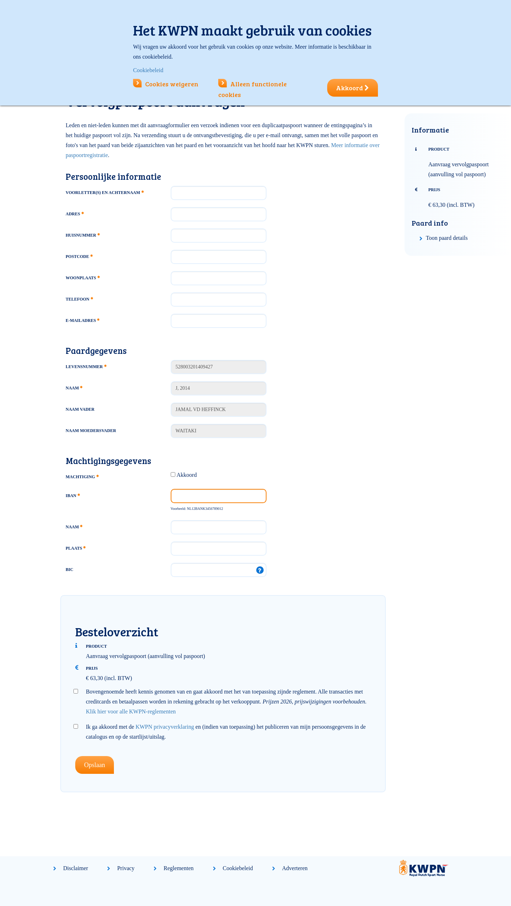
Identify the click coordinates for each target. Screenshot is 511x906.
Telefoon (79, 299)
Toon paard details (447, 238)
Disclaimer (75, 868)
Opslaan (94, 765)
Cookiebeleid (238, 868)
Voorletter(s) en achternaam (105, 192)
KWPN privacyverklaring (165, 727)
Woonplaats (83, 277)
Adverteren (295, 868)
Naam (74, 387)
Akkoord (187, 475)
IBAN (73, 495)
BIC (69, 569)
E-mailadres (82, 320)
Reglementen (178, 868)
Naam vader (80, 409)
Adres (75, 213)
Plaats (76, 548)
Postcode (79, 256)
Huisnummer (83, 235)
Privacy (125, 868)
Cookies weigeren (165, 84)
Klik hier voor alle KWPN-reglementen (131, 711)
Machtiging (82, 476)
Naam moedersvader (91, 430)
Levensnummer (86, 366)
